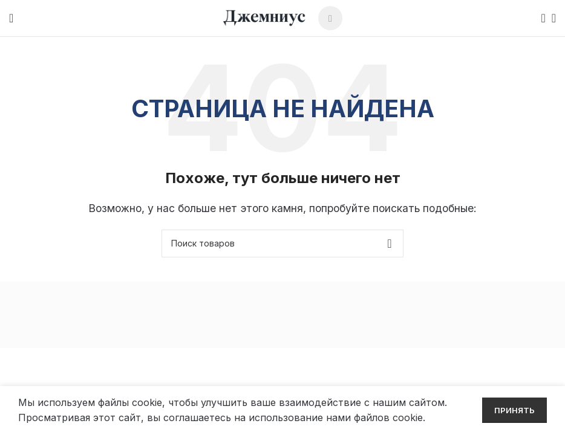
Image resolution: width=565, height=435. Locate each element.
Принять (514, 410)
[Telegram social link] (330, 18)
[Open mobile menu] (11, 18)
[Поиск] (540, 18)
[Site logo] (264, 17)
